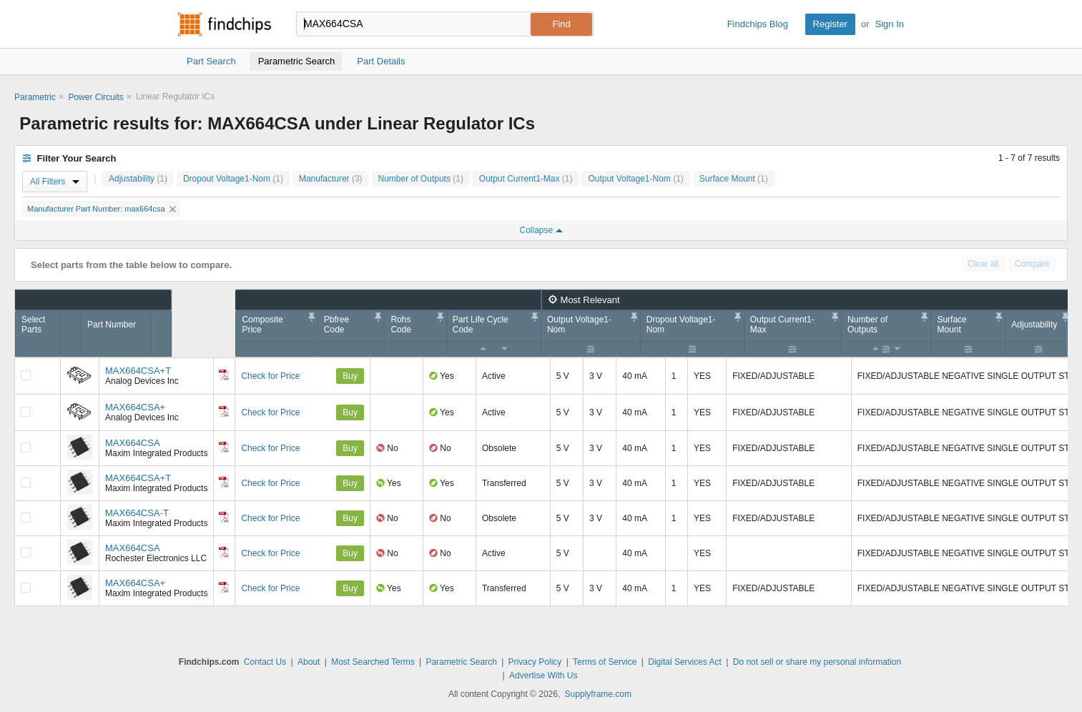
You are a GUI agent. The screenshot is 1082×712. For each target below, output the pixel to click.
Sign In (889, 24)
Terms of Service (604, 662)
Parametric (35, 97)
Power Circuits (95, 97)
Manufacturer (331, 179)
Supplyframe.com (598, 694)
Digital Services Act (685, 662)
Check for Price (270, 376)
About (308, 662)
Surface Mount (733, 179)
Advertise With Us (543, 676)
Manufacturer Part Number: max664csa (101, 208)
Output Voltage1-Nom (635, 179)
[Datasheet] (224, 374)
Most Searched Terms (373, 662)
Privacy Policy (535, 662)
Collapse (540, 230)
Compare (1032, 264)
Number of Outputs (420, 179)
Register (830, 24)
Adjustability (138, 179)
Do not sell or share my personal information (817, 662)
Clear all (983, 264)
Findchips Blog (757, 24)
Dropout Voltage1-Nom (233, 179)
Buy (350, 376)
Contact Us (265, 662)
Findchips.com (224, 24)
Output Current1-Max (526, 179)
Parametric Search (461, 662)
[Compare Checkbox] (26, 375)
